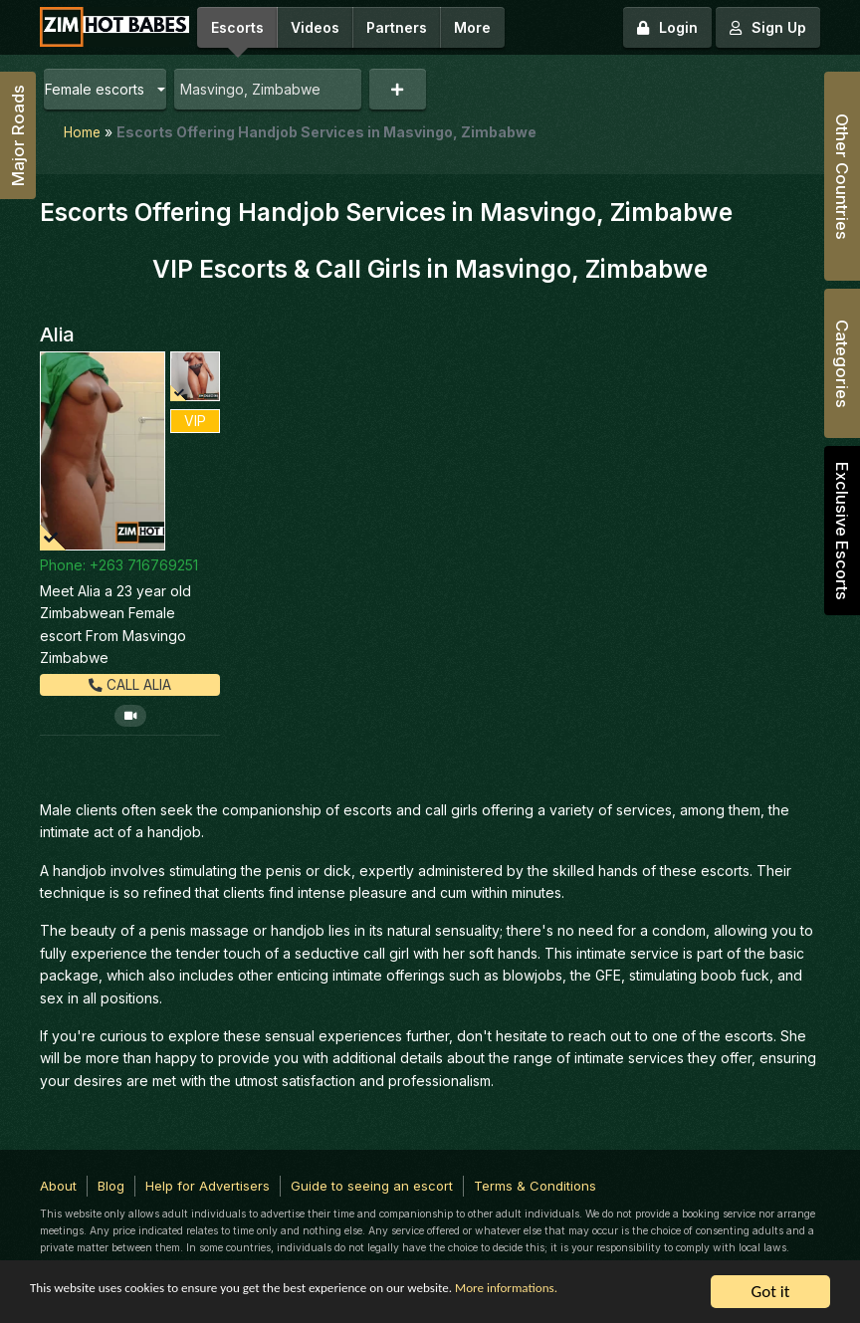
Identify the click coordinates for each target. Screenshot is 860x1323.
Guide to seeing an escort (372, 1185)
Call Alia (130, 683)
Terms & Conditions (535, 1185)
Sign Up (768, 27)
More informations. (96, 1302)
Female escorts (94, 89)
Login (667, 27)
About (58, 1185)
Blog (111, 1185)
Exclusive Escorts (842, 530)
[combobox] (267, 89)
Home (83, 131)
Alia (57, 333)
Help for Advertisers (207, 1185)
